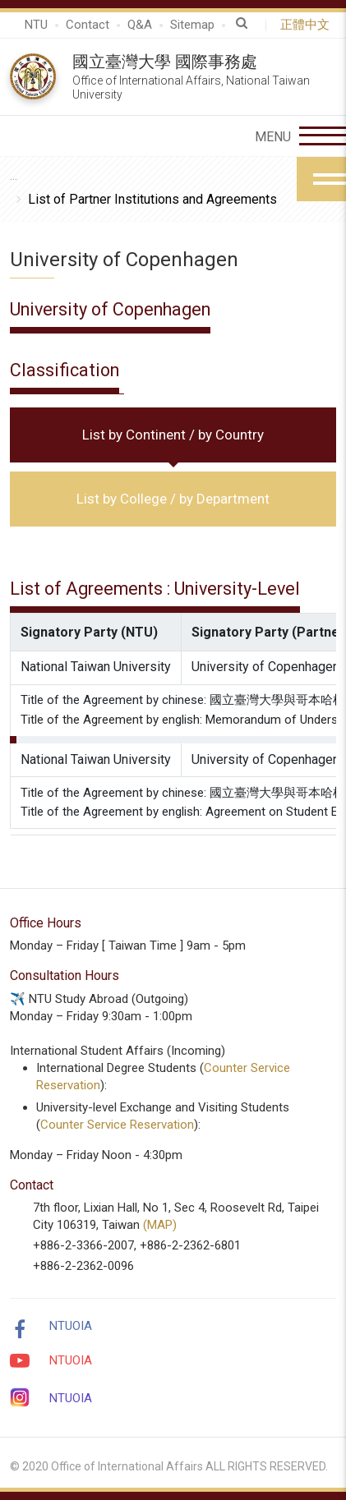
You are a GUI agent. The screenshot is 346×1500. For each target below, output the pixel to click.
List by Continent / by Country (173, 434)
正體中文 (308, 24)
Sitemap (192, 24)
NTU (36, 24)
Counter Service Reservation (117, 1124)
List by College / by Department (173, 498)
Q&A (139, 24)
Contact (87, 24)
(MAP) (160, 1224)
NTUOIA (70, 1325)
